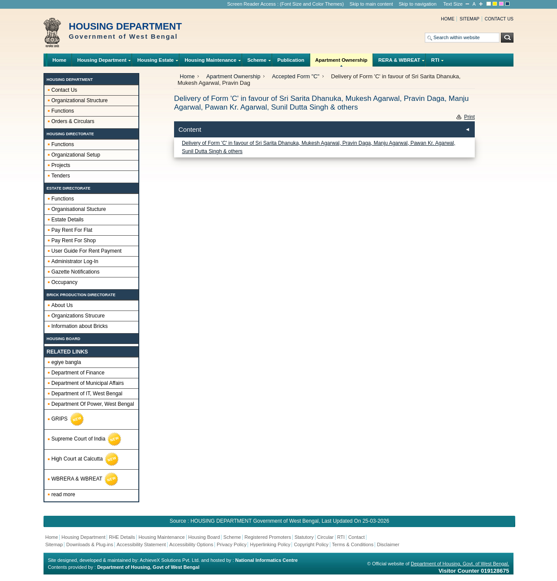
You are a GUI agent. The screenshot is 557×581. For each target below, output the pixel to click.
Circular (325, 537)
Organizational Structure (79, 100)
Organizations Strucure (78, 316)
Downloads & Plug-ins (89, 544)
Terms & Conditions (352, 544)
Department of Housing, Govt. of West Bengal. (460, 563)
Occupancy (64, 282)
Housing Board (204, 537)
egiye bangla (66, 362)
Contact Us (64, 90)
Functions (62, 111)
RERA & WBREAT (399, 62)
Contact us (499, 19)
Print (469, 117)
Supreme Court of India (86, 439)
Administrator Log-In (74, 261)
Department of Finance (77, 373)
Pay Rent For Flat (71, 230)
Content (189, 129)
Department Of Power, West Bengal (92, 404)
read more (63, 494)
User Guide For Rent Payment (86, 251)
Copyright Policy (311, 544)
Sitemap (469, 19)
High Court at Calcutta (85, 459)
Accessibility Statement (141, 544)
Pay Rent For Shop (73, 240)
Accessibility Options (191, 544)
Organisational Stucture (78, 209)
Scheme (257, 62)
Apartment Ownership (341, 62)
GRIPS (68, 419)
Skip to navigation (417, 4)
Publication (290, 60)
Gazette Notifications (75, 272)
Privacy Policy (231, 544)
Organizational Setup (75, 155)
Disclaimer (388, 544)
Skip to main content (371, 4)
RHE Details (122, 537)
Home (447, 19)
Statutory (304, 537)
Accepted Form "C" (295, 76)
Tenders (60, 176)
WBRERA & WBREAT (85, 479)
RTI (435, 62)
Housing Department (101, 62)
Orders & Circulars (72, 121)
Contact (356, 537)
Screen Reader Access (251, 4)
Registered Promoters (268, 537)
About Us (62, 305)
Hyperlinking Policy (270, 544)
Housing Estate (155, 62)
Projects (60, 165)
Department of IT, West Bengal (86, 394)
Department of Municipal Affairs (87, 383)
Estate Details (67, 220)
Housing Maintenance (211, 62)
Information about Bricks (79, 326)
